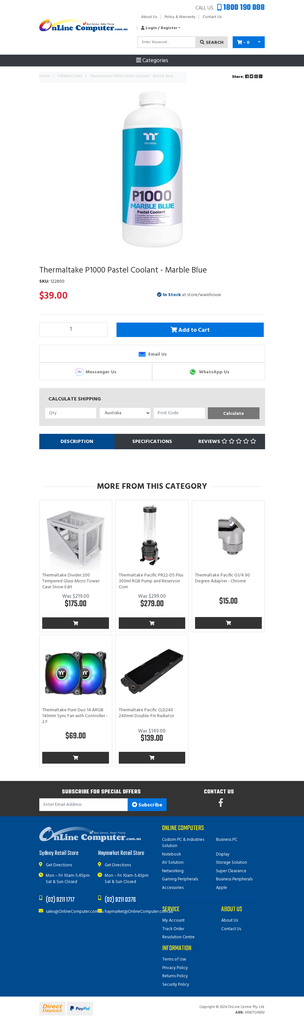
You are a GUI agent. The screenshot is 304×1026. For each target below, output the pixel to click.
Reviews (227, 441)
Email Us (152, 354)
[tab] (77, 442)
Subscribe (147, 805)
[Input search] (166, 42)
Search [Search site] (212, 42)
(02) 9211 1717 (60, 899)
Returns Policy (175, 976)
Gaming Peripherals (180, 879)
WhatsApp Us (208, 372)
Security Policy (175, 984)
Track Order (173, 929)
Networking (173, 871)
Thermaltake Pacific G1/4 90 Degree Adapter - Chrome (222, 578)
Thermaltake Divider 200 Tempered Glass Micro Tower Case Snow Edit (70, 581)
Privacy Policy (175, 967)
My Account (173, 920)
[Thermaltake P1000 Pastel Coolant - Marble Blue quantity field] (73, 329)
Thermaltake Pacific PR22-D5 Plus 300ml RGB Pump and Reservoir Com (151, 581)
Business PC (226, 839)
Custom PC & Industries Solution (183, 843)
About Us (149, 17)
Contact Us (212, 17)
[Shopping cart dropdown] (259, 42)
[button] (158, 28)
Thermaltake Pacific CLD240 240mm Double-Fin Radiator (146, 713)
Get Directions (59, 865)
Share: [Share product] (247, 77)
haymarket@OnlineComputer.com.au (139, 911)
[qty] (71, 413)
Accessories (173, 887)
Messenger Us (95, 372)
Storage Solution (231, 862)
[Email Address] (83, 804)
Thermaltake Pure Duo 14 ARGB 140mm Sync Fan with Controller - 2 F (75, 716)
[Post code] (179, 413)
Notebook (171, 854)
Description (77, 441)
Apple (221, 887)
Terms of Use (174, 959)
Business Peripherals (234, 879)
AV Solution (173, 862)
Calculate (233, 413)
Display (222, 854)
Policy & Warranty (180, 17)
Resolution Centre (178, 937)
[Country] (125, 413)
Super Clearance (231, 871)
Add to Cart (191, 330)
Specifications (152, 441)
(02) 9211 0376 (120, 899)
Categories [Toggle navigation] (152, 60)
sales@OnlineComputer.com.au (75, 911)
